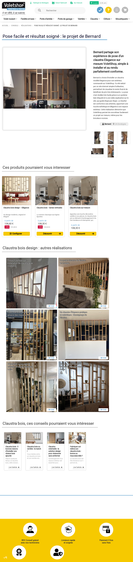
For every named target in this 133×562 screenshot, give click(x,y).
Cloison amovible (91, 519)
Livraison (116, 520)
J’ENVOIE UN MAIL (39, 513)
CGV (44, 555)
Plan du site (70, 555)
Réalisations (117, 502)
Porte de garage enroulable (91, 503)
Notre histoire (65, 534)
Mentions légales (55, 555)
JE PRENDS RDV (14, 513)
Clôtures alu (67, 516)
